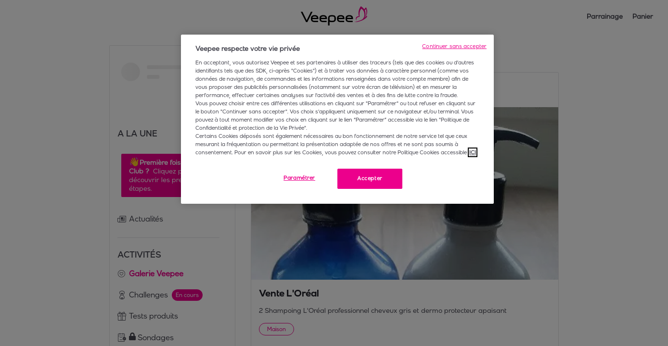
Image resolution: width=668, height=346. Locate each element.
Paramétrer (299, 177)
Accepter (370, 178)
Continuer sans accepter (454, 46)
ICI (472, 152)
